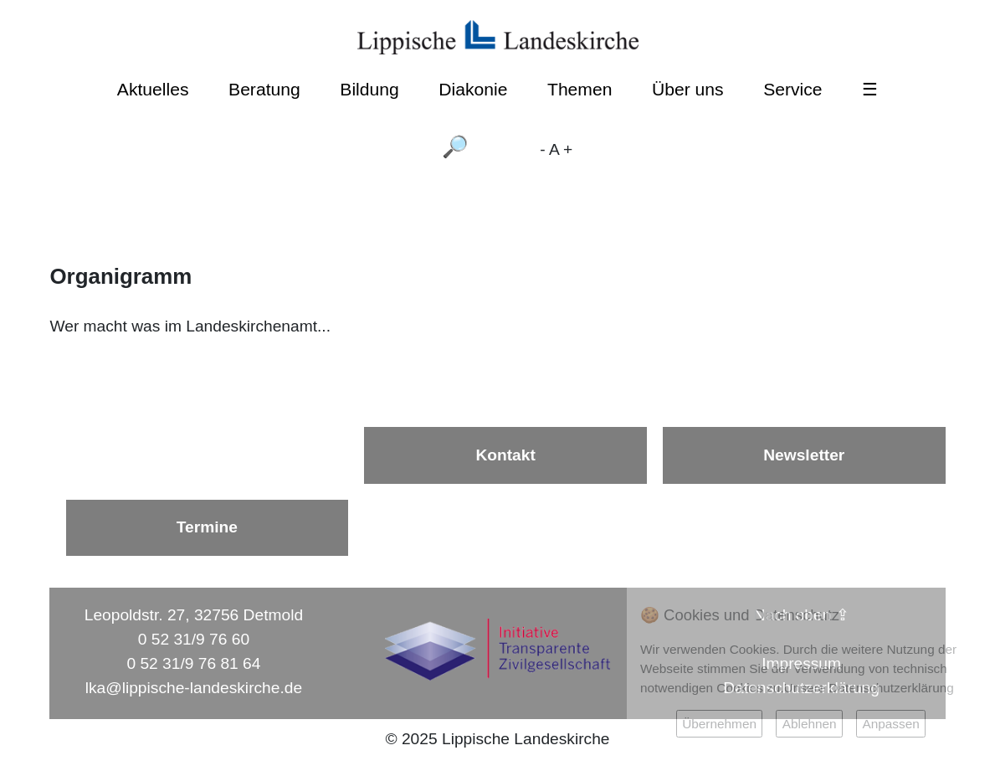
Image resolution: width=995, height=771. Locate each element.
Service (792, 89)
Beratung (264, 89)
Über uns (688, 89)
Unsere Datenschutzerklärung (869, 688)
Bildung (369, 89)
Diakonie (473, 89)
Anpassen (890, 724)
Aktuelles (153, 89)
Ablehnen (809, 724)
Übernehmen (719, 724)
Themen (579, 89)
